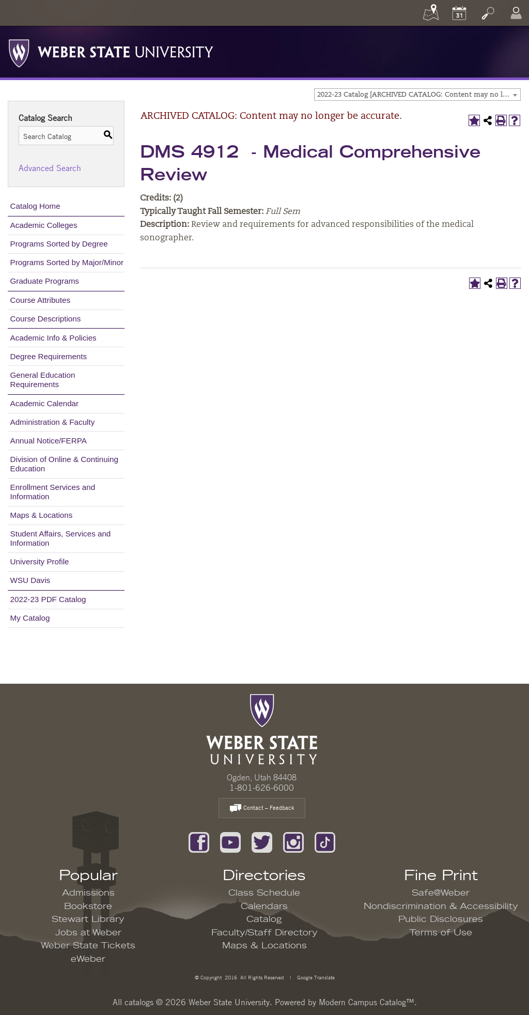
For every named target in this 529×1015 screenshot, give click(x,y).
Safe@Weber (441, 893)
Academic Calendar (44, 403)
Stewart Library (88, 919)
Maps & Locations (41, 515)
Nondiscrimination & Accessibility (441, 906)
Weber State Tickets (88, 946)
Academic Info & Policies (53, 337)
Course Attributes (40, 300)
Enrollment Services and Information (53, 492)
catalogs (139, 1002)
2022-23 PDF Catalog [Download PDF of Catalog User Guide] (48, 599)
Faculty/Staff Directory (264, 933)
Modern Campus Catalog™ (366, 1002)
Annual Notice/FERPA (48, 440)
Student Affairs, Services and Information (60, 538)
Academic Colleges (43, 225)
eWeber (88, 959)
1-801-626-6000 (261, 787)
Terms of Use (440, 933)
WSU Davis (30, 580)
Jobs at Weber (88, 933)
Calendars (264, 906)
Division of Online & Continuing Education (64, 464)
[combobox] (417, 94)
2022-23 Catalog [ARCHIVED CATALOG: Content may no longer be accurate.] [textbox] (418, 94)
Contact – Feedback (261, 808)
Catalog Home (35, 206)
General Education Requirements (42, 380)
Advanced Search (50, 168)
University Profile (39, 561)
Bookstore (88, 906)
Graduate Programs (44, 280)
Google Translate (315, 977)
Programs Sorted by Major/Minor (66, 262)
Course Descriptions (45, 318)
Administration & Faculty (52, 422)
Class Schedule (264, 893)
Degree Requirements (48, 356)
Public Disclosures (440, 919)
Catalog (264, 919)
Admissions (88, 893)
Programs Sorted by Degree (59, 243)
